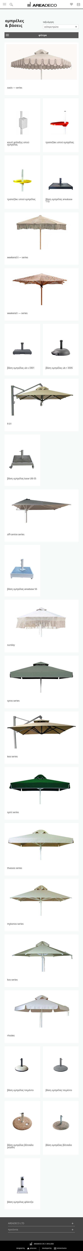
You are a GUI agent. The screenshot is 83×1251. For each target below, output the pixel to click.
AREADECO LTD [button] (16, 1223)
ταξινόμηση (48, 22)
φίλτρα (26, 35)
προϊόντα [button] (13, 1229)
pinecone (33, 1248)
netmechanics (62, 1248)
